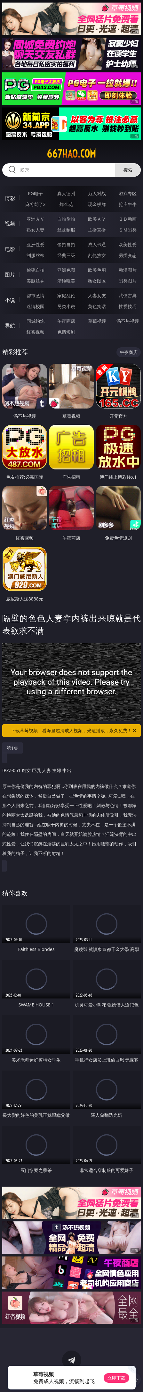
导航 (10, 325)
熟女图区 (97, 281)
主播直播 (97, 230)
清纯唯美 (66, 281)
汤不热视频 (127, 321)
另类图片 (128, 281)
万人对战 (97, 193)
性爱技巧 (128, 306)
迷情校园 (35, 306)
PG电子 (35, 193)
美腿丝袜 (35, 281)
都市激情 (35, 295)
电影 (10, 249)
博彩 (10, 198)
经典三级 (66, 255)
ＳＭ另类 (128, 230)
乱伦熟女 (97, 255)
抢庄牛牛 (128, 204)
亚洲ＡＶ (35, 219)
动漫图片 (128, 270)
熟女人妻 (35, 230)
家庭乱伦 (66, 295)
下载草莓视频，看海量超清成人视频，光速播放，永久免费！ (74, 730)
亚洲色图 (66, 270)
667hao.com (71, 153)
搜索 (127, 170)
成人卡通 (97, 244)
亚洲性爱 (35, 244)
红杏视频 (35, 332)
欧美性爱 (128, 244)
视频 (10, 223)
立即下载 (116, 1378)
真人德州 (66, 193)
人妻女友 (97, 295)
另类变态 (128, 255)
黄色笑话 (97, 306)
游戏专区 (128, 193)
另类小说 (66, 306)
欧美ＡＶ (97, 219)
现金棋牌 (97, 204)
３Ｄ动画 (128, 219)
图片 (10, 274)
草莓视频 (97, 321)
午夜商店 (66, 321)
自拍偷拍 (66, 219)
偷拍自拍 (66, 244)
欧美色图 (97, 270)
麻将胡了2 (35, 204)
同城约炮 (35, 321)
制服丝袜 (35, 255)
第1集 (12, 748)
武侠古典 (128, 295)
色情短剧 (66, 332)
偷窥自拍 (35, 270)
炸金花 (66, 204)
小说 (10, 300)
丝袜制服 (66, 230)
